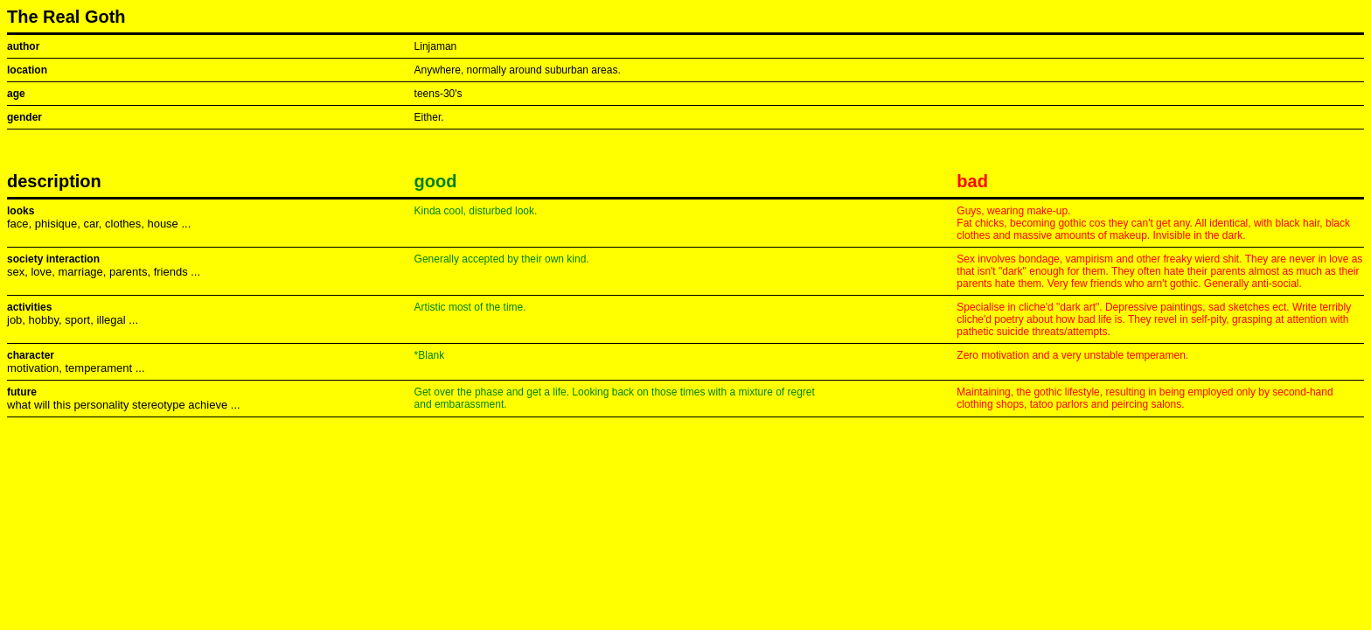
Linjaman (435, 46)
